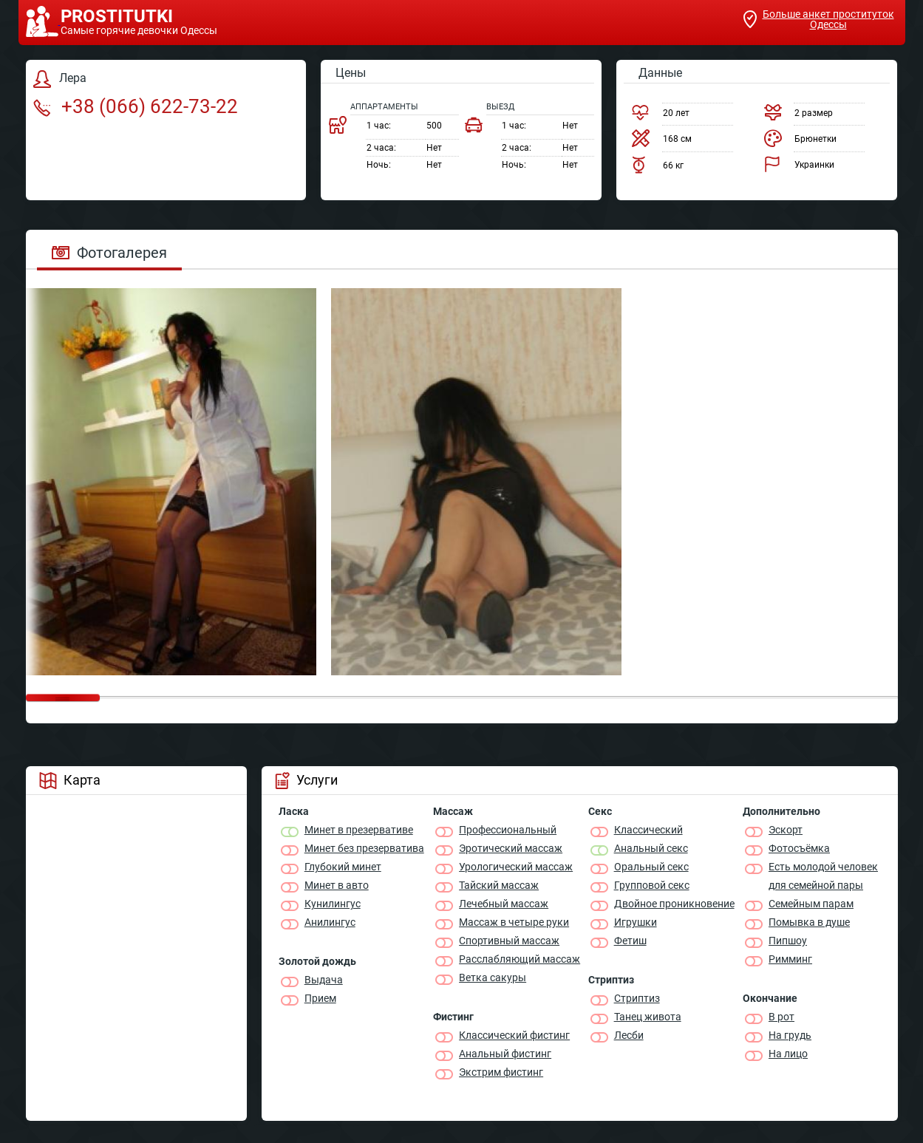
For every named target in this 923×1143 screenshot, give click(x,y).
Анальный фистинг (505, 1054)
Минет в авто (336, 885)
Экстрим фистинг (501, 1072)
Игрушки (635, 922)
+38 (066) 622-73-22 (135, 106)
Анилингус (329, 922)
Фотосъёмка (799, 848)
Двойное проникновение (674, 904)
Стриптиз (637, 998)
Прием (320, 998)
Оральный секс (651, 867)
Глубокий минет (342, 867)
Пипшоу (788, 940)
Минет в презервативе (358, 830)
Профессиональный (507, 830)
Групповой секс (651, 885)
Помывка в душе (809, 922)
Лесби (629, 1035)
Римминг (790, 959)
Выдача (323, 980)
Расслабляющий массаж (519, 959)
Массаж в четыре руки (514, 922)
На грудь (790, 1035)
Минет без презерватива (364, 848)
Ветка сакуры (492, 977)
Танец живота (647, 1017)
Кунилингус (332, 904)
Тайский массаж (499, 885)
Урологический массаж (516, 867)
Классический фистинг (514, 1035)
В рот (781, 1017)
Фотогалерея (109, 253)
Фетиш (630, 940)
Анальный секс (651, 848)
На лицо (788, 1054)
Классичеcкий (648, 830)
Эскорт (786, 830)
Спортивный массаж (509, 940)
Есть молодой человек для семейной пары (823, 876)
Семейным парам (811, 904)
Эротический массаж (510, 848)
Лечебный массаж (503, 904)
